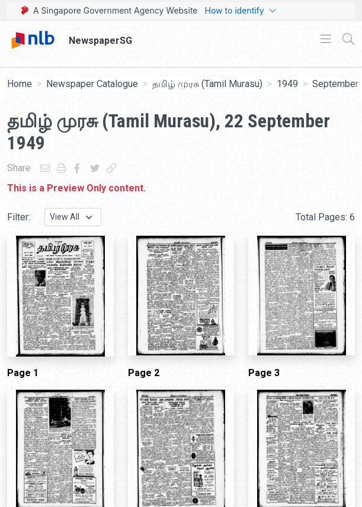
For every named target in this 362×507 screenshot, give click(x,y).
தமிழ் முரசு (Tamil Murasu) (207, 83)
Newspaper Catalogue (92, 83)
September (335, 83)
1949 (287, 83)
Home (19, 83)
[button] (304, 500)
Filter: (18, 217)
